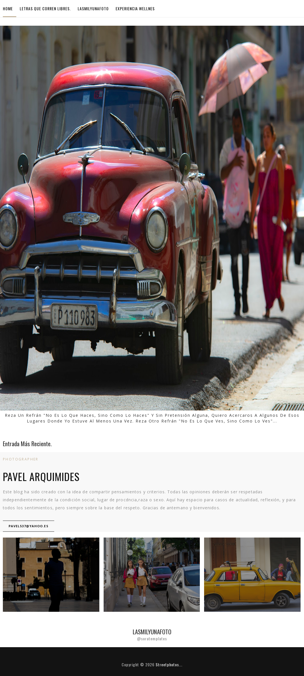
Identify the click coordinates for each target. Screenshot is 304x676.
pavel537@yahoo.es (29, 526)
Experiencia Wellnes (135, 8)
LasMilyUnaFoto (93, 8)
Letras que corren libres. (45, 8)
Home (8, 8)
